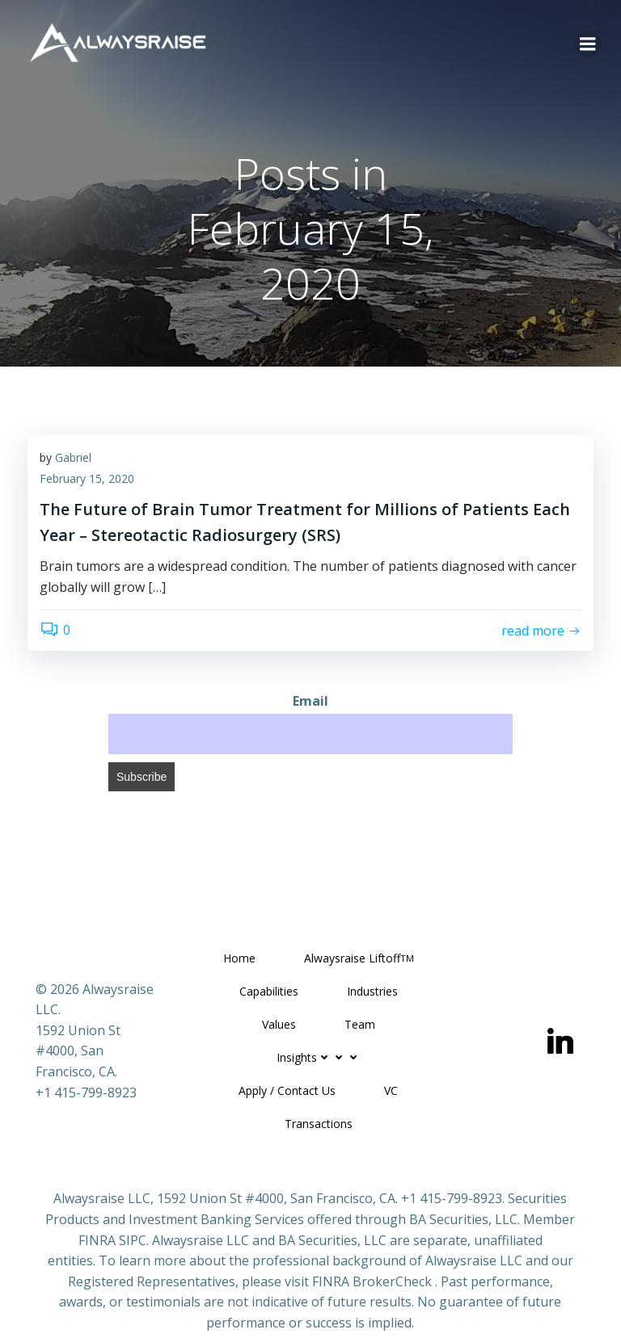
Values (279, 1024)
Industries (372, 991)
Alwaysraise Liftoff (359, 958)
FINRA (97, 1240)
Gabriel (73, 457)
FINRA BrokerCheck (372, 1281)
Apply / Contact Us (287, 1090)
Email (310, 701)
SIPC (132, 1240)
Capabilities (268, 991)
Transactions (319, 1123)
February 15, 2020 (87, 478)
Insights (319, 1057)
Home (239, 958)
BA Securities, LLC (463, 1219)
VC (391, 1090)
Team (359, 1024)
